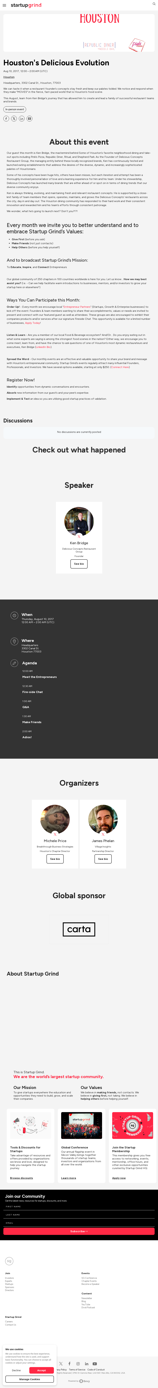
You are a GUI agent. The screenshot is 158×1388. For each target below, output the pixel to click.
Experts (8, 1281)
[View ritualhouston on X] (79, 536)
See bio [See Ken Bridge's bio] (79, 563)
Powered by (79, 1381)
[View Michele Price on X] (55, 834)
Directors (9, 1290)
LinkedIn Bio (43, 347)
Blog (84, 1301)
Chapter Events (89, 1281)
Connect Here (120, 367)
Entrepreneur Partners (77, 306)
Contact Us (10, 1325)
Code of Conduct (96, 1369)
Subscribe (77, 1231)
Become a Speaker (90, 1284)
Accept (41, 1370)
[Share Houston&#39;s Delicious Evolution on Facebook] (6, 118)
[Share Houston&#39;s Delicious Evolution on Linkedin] (21, 118)
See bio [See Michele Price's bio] (55, 859)
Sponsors (9, 1287)
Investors (9, 1278)
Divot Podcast (88, 1307)
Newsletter (87, 1298)
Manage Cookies (29, 1379)
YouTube (86, 1304)
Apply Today (32, 322)
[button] (154, 4)
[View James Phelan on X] (103, 834)
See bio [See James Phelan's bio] (103, 859)
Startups (9, 1284)
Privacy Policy (60, 1369)
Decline (16, 1370)
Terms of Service (77, 1369)
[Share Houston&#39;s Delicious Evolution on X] (14, 118)
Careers (9, 1321)
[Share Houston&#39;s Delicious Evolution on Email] (29, 118)
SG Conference (89, 1278)
